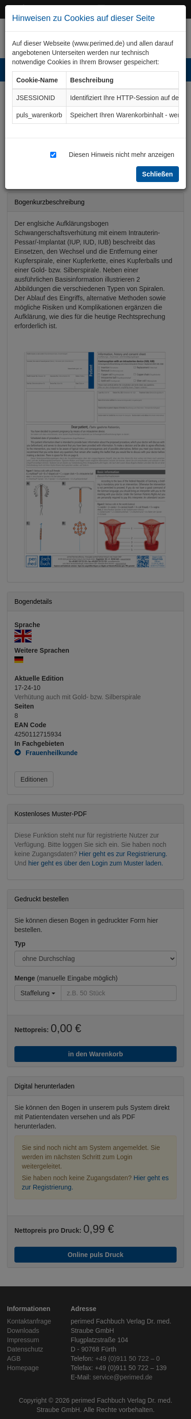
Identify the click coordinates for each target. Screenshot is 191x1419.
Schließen (157, 173)
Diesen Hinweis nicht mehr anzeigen (121, 154)
